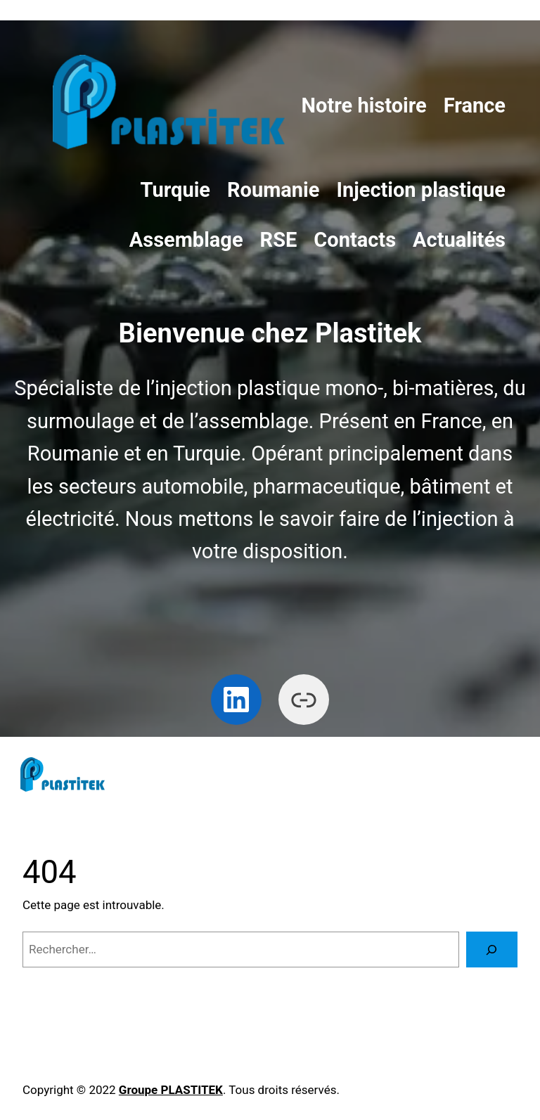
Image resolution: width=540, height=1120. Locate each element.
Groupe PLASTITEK (171, 1090)
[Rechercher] (492, 949)
